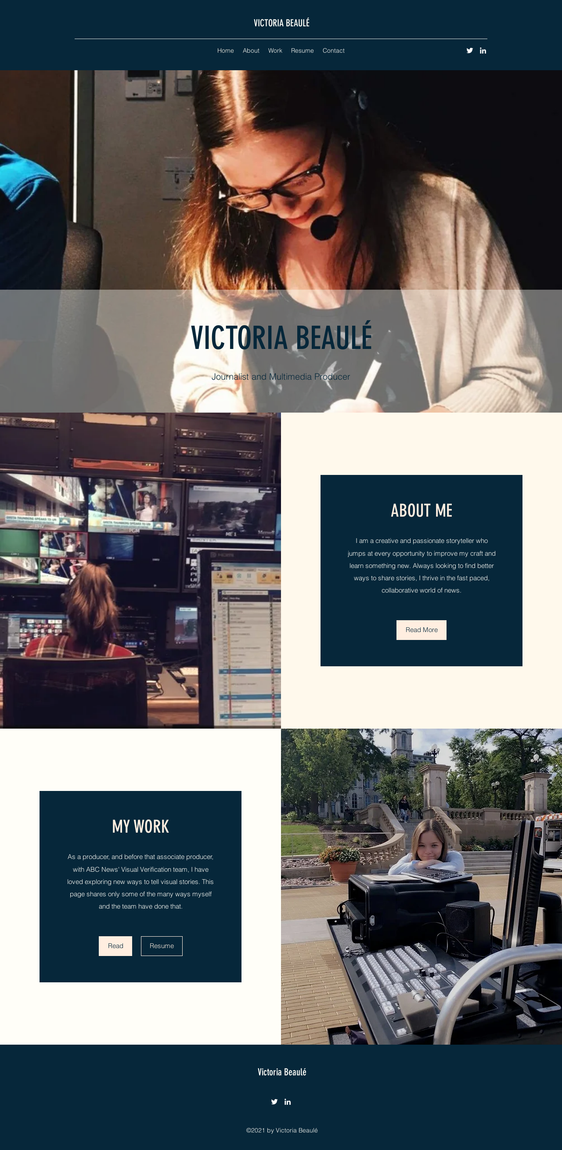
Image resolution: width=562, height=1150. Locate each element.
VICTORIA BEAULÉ (282, 23)
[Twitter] (469, 50)
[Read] (115, 946)
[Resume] (162, 946)
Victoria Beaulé (282, 1072)
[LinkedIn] (483, 50)
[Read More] (421, 630)
